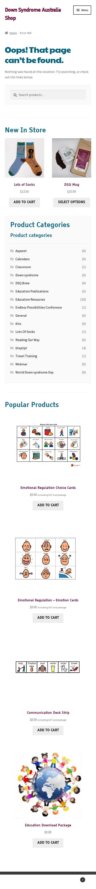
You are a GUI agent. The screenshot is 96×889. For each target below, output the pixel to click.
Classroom (23, 267)
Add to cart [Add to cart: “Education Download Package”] (48, 843)
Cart (75, 879)
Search (48, 882)
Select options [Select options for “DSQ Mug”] (71, 202)
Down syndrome (26, 275)
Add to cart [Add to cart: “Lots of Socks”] (24, 202)
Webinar (21, 364)
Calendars (22, 259)
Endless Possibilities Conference (38, 307)
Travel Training (26, 356)
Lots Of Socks (25, 331)
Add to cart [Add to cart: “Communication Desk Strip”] (48, 730)
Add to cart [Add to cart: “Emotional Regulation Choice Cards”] (48, 505)
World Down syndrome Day (34, 372)
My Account (16, 882)
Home (13, 33)
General (21, 315)
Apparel (21, 251)
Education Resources (30, 299)
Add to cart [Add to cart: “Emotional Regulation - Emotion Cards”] (48, 618)
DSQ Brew (22, 283)
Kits (18, 324)
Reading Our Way (27, 340)
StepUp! (21, 348)
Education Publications (32, 291)
